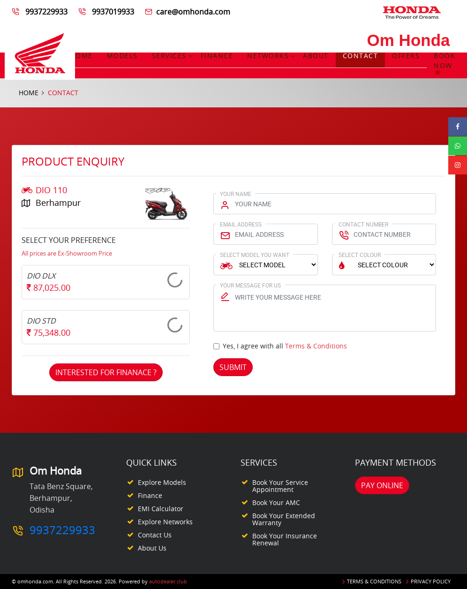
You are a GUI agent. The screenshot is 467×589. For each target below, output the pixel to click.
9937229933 (46, 12)
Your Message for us (250, 285)
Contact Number (363, 224)
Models (122, 55)
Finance (217, 55)
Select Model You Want (254, 254)
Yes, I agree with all (285, 345)
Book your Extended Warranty (283, 519)
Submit (233, 367)
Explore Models (162, 482)
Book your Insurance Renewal (284, 539)
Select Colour (360, 254)
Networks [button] (268, 55)
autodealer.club (168, 581)
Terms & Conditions (316, 345)
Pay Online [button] (382, 485)
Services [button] (169, 55)
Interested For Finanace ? (106, 372)
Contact (360, 55)
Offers (406, 55)
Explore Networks (165, 521)
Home (81, 55)
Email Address (241, 224)
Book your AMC (276, 502)
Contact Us (155, 534)
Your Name (235, 193)
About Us (152, 548)
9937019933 (113, 12)
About (316, 55)
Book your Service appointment (280, 486)
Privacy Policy (431, 581)
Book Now (444, 65)
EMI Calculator (160, 508)
